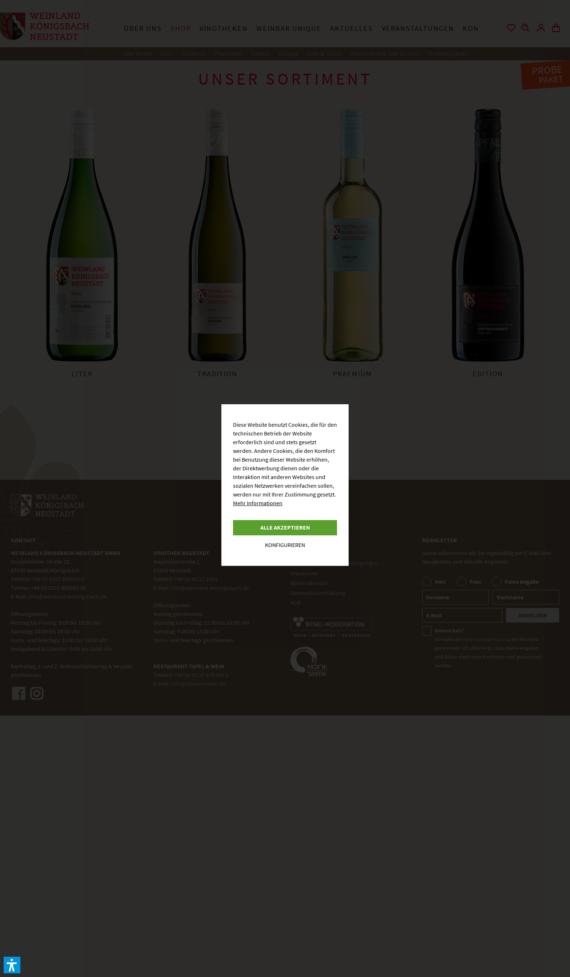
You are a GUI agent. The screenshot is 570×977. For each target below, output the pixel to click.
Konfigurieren (285, 544)
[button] (12, 965)
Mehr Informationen (257, 503)
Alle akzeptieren (285, 527)
